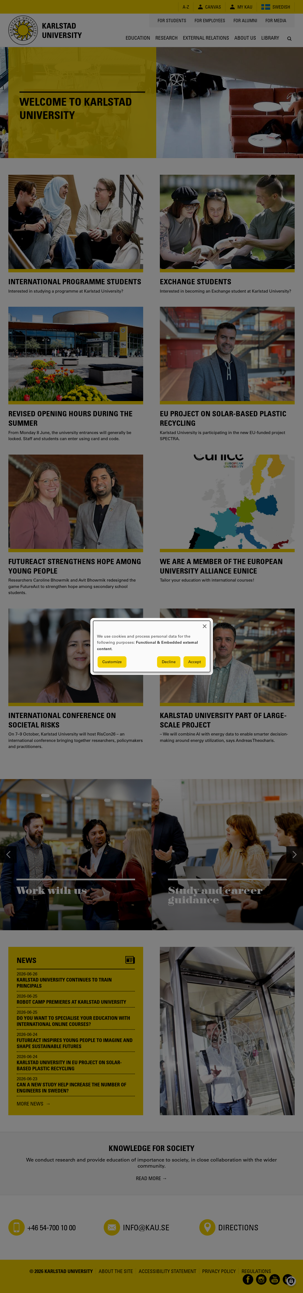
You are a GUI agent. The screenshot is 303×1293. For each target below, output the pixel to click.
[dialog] (151, 646)
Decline (169, 662)
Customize (112, 662)
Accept (194, 662)
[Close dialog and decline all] (204, 624)
